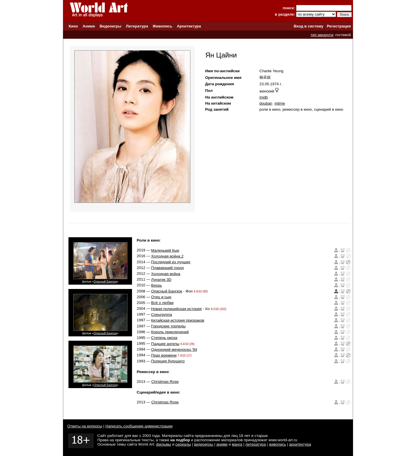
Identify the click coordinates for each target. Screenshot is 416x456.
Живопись (162, 26)
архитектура (300, 444)
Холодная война (165, 274)
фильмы (163, 444)
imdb (263, 97)
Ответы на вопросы (84, 426)
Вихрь (156, 285)
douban (265, 103)
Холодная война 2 (167, 256)
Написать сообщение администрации (138, 426)
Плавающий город (167, 268)
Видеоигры (110, 26)
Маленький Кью (165, 250)
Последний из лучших (170, 262)
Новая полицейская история (176, 309)
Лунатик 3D (161, 279)
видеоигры (203, 444)
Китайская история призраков (177, 320)
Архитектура (189, 26)
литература (255, 444)
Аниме (89, 26)
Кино (73, 26)
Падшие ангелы (165, 344)
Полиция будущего (168, 361)
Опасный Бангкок (105, 281)
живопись (277, 444)
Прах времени (164, 355)
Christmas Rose (165, 381)
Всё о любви (162, 303)
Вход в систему (308, 26)
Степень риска (164, 337)
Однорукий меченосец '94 (174, 349)
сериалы (183, 444)
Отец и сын (161, 297)
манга (237, 444)
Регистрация (339, 26)
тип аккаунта (322, 35)
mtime (279, 103)
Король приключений (170, 332)
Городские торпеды (168, 326)
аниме (222, 444)
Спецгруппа (161, 314)
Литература (137, 26)
